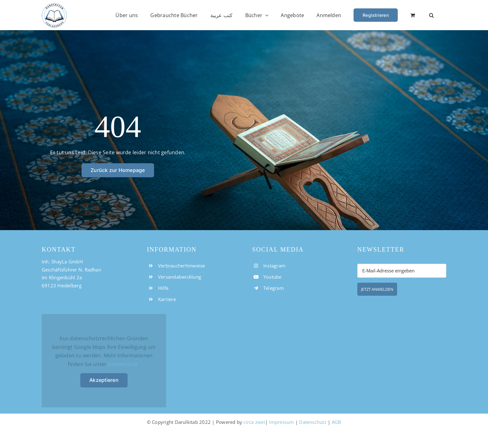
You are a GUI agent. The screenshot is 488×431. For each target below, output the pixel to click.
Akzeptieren (104, 380)
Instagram (274, 265)
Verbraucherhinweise (181, 265)
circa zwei (254, 422)
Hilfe (163, 288)
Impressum (281, 422)
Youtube (272, 277)
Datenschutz (123, 364)
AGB (336, 422)
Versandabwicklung (179, 277)
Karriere (167, 299)
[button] (431, 15)
